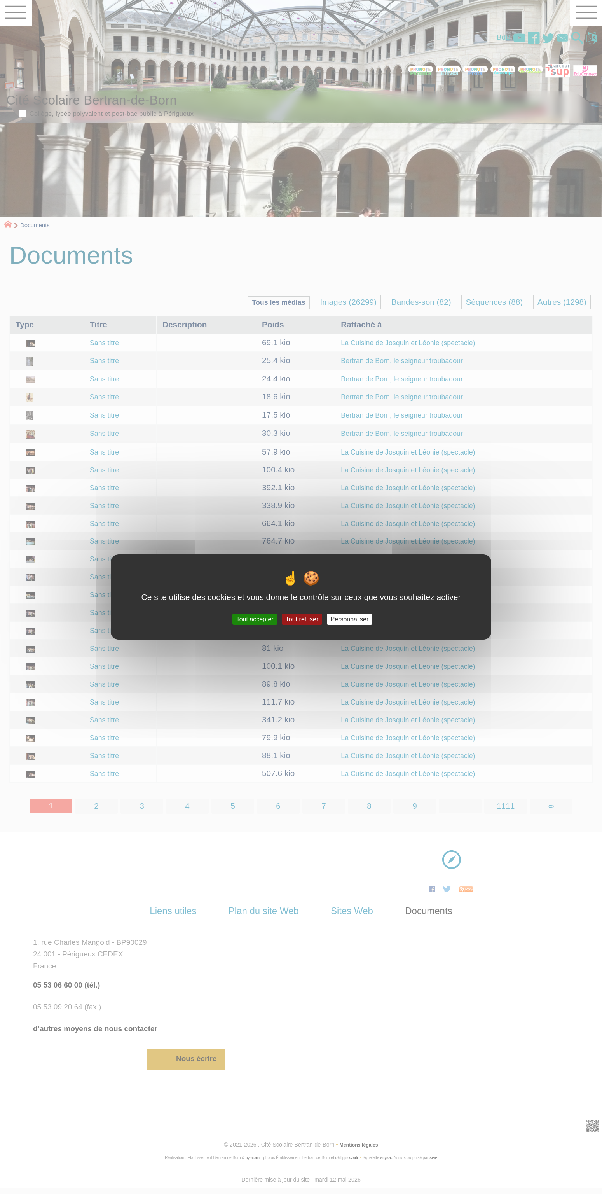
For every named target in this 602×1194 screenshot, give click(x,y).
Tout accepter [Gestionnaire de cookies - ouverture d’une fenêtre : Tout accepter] (255, 619)
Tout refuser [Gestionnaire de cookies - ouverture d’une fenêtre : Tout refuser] (302, 619)
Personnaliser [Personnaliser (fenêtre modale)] (350, 619)
